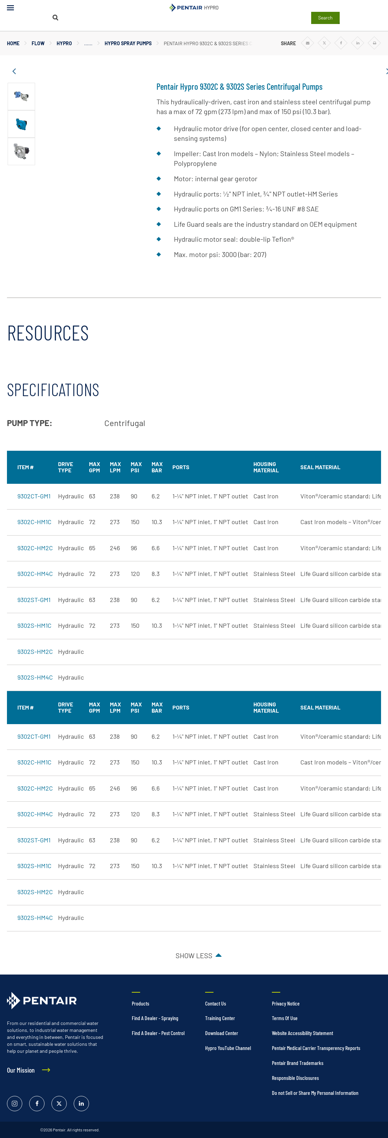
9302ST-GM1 (33, 599)
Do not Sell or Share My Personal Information (315, 1092)
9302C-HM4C (35, 573)
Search (325, 18)
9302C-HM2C (35, 548)
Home (13, 43)
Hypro (64, 43)
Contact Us (215, 1003)
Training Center (220, 1018)
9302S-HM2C (35, 651)
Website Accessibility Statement (302, 1032)
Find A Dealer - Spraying (155, 1018)
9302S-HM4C (35, 677)
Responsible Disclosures (295, 1077)
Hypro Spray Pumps (128, 43)
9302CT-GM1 (33, 496)
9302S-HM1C (34, 625)
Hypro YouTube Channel (228, 1047)
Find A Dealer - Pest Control (158, 1032)
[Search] (55, 17)
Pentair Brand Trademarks (297, 1062)
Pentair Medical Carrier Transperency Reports (316, 1047)
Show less (194, 955)
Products (140, 1003)
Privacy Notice (286, 1003)
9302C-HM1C (34, 522)
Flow (38, 43)
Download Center (221, 1032)
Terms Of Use (285, 1018)
